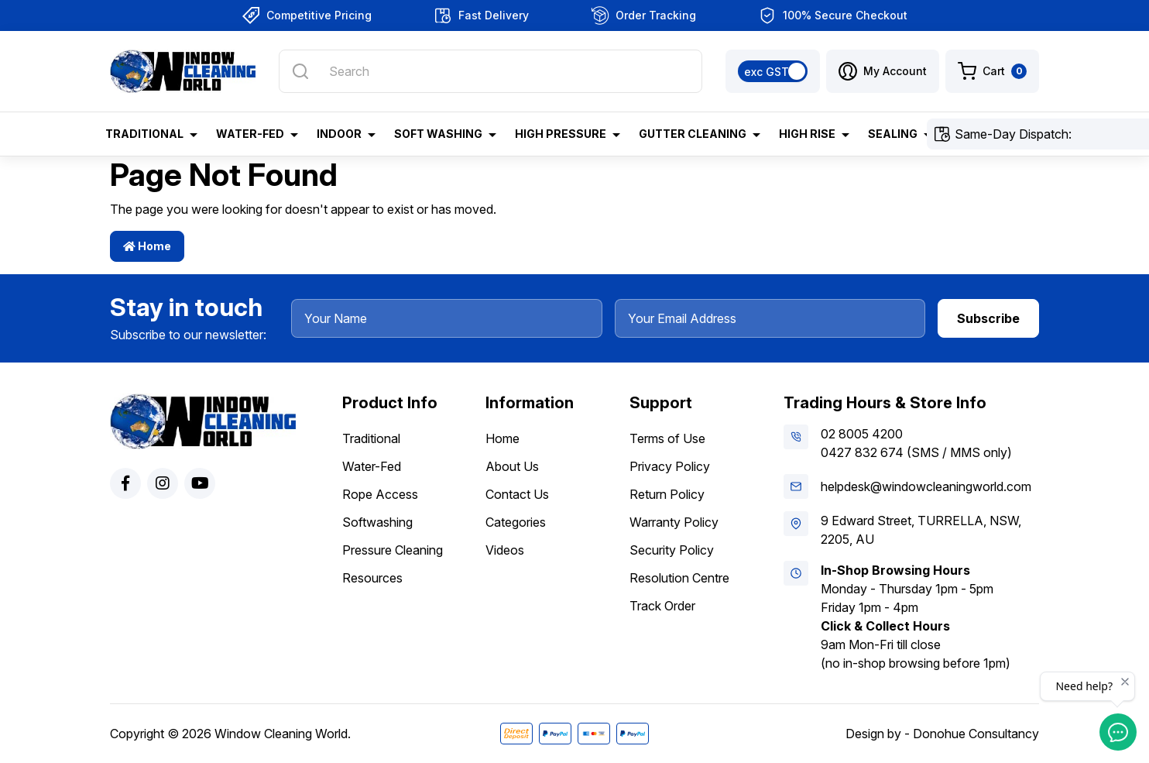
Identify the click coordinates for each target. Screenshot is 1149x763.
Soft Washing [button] (438, 133)
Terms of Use (667, 438)
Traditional (371, 438)
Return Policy (667, 494)
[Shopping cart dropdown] (992, 71)
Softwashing (377, 522)
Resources (372, 578)
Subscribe (988, 318)
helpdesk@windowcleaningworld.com (926, 486)
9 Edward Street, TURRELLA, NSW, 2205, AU (921, 530)
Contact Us (517, 494)
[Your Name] (446, 318)
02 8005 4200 (862, 434)
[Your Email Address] (770, 318)
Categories (515, 522)
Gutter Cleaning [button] (692, 133)
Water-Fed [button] (250, 133)
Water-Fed (371, 466)
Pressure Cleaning (392, 550)
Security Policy (671, 550)
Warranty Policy (674, 522)
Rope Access (380, 494)
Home (147, 246)
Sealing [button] (892, 133)
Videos (504, 550)
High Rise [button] (807, 133)
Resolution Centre (679, 578)
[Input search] (490, 71)
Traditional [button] (144, 133)
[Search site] (300, 71)
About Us (512, 466)
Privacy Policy (669, 466)
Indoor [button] (339, 133)
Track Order (662, 605)
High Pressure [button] (560, 133)
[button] (882, 71)
